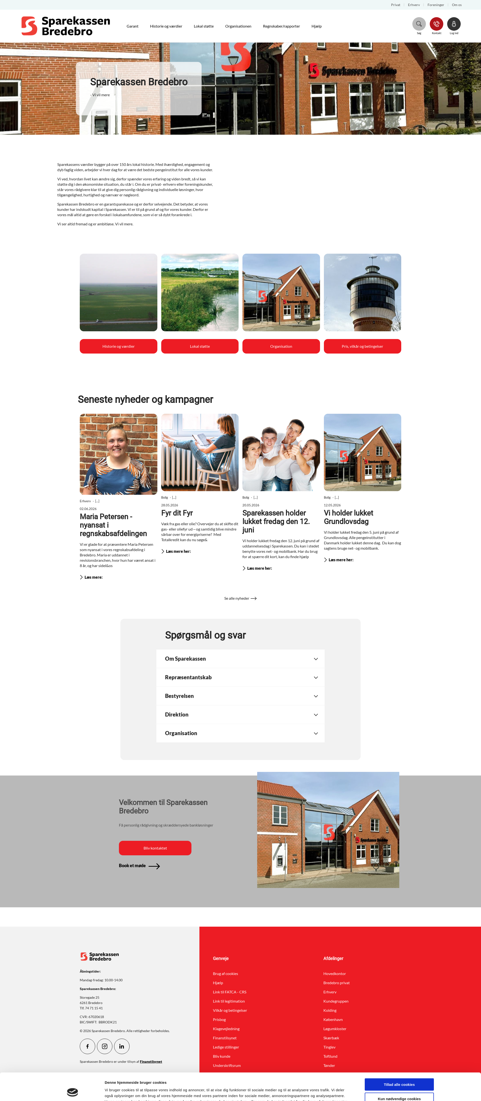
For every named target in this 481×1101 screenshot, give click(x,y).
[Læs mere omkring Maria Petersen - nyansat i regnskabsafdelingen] (118, 498)
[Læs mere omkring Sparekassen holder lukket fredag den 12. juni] (281, 493)
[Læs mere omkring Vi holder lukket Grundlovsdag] (362, 489)
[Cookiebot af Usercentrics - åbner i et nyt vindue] (72, 1091)
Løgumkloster (334, 1028)
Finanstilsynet (225, 1037)
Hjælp (218, 982)
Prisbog (219, 1019)
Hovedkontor (334, 973)
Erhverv (329, 992)
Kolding (329, 1010)
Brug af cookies (225, 973)
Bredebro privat (336, 982)
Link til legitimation (229, 1001)
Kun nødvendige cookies (399, 1073)
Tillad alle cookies (399, 1059)
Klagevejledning (226, 1028)
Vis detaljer (292, 1091)
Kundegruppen (336, 1001)
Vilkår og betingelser (230, 1010)
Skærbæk (331, 1037)
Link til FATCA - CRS (229, 992)
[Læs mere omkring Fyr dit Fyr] (200, 485)
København (333, 1019)
